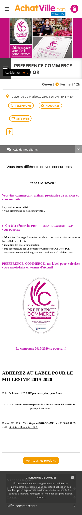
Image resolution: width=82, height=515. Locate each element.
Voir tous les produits (41, 460)
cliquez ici (41, 497)
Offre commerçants (22, 505)
